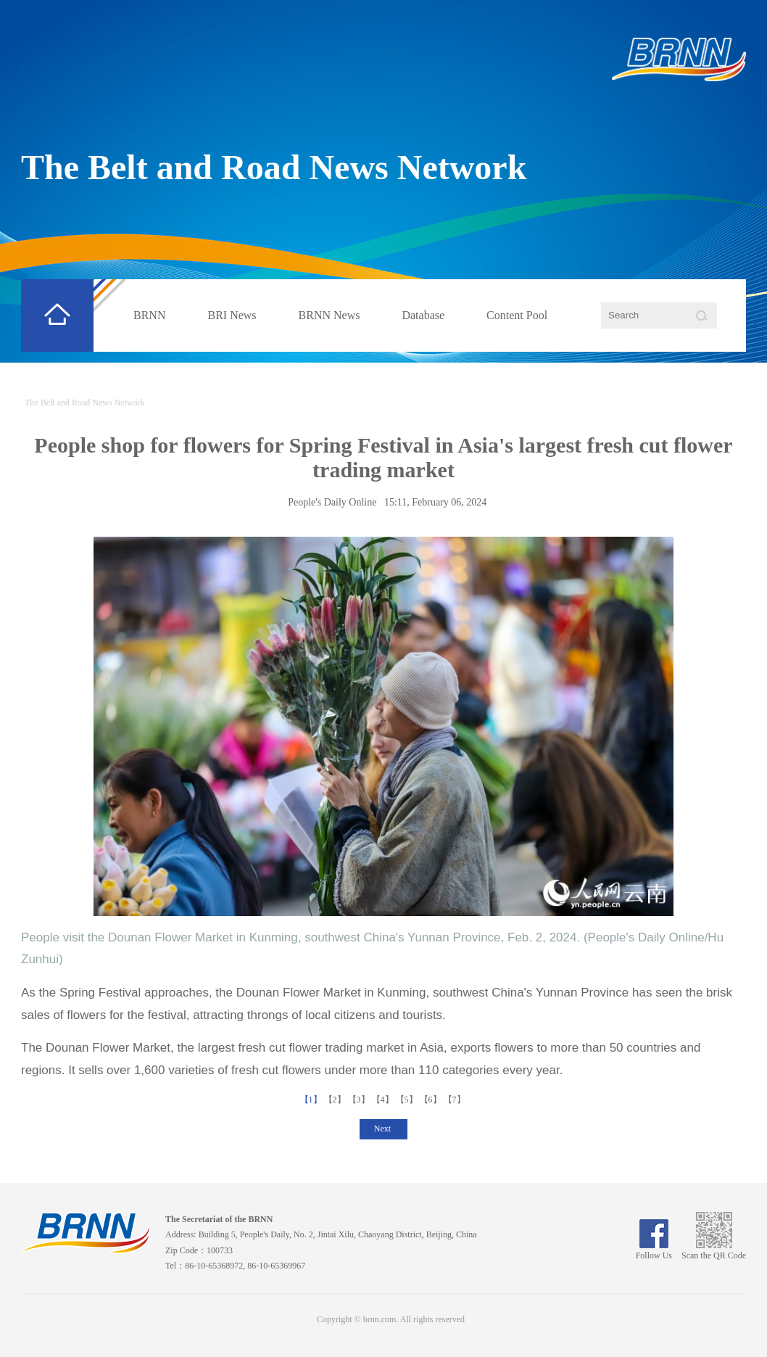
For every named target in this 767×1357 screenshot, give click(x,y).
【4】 (384, 1099)
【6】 (432, 1099)
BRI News (231, 315)
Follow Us (654, 1250)
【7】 (456, 1099)
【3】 (360, 1099)
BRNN (149, 315)
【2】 (336, 1099)
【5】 (408, 1099)
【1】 (312, 1099)
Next (383, 1128)
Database (423, 315)
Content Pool (516, 315)
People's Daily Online (332, 502)
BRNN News (329, 315)
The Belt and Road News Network (273, 167)
